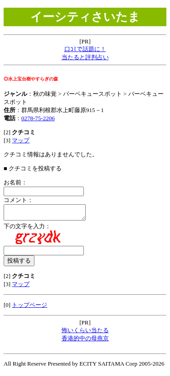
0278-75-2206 (38, 118)
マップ (20, 140)
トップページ (29, 307)
